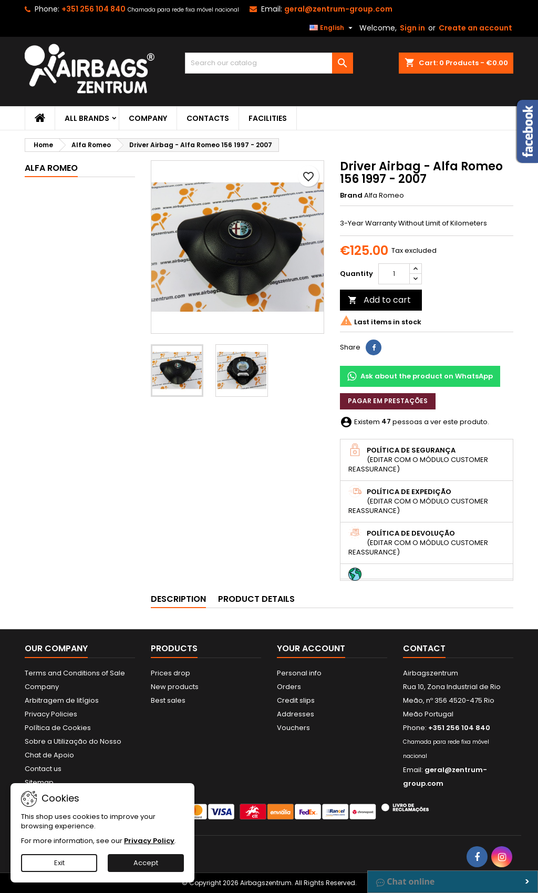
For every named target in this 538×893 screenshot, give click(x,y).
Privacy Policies (51, 714)
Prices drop (170, 673)
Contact (424, 648)
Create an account (475, 28)
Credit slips (296, 700)
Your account (311, 648)
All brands (87, 118)
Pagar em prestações (388, 400)
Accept (145, 863)
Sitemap (39, 782)
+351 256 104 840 (93, 9)
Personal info (299, 673)
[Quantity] (394, 273)
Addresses (295, 714)
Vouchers (293, 728)
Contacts (208, 118)
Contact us (43, 769)
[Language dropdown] (332, 28)
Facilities (268, 118)
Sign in (412, 28)
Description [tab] (178, 599)
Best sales (168, 700)
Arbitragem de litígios (62, 700)
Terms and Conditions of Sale (75, 673)
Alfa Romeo (51, 168)
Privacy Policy (149, 841)
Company (148, 118)
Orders (289, 687)
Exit (59, 863)
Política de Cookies (58, 728)
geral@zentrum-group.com (338, 9)
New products (175, 687)
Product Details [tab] (256, 599)
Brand (351, 195)
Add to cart (379, 300)
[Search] (269, 63)
